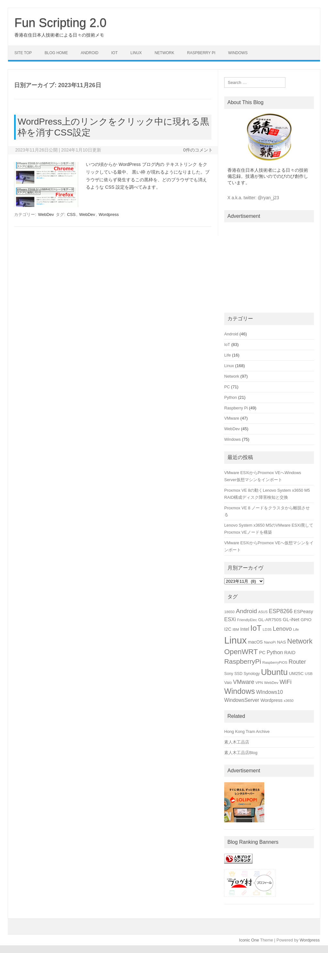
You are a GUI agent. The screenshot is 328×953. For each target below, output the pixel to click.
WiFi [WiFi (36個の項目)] (285, 681)
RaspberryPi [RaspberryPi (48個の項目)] (242, 661)
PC (227, 386)
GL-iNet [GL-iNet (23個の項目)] (291, 619)
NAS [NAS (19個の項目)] (281, 642)
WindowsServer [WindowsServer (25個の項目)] (241, 700)
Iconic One (249, 940)
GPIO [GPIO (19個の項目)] (305, 619)
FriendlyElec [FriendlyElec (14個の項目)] (247, 620)
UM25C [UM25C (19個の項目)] (296, 673)
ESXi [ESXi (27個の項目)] (230, 619)
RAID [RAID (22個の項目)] (289, 652)
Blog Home (56, 53)
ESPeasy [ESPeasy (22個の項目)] (303, 611)
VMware (231, 418)
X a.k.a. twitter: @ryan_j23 (253, 197)
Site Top (23, 53)
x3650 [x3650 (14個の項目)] (289, 700)
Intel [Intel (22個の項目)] (244, 629)
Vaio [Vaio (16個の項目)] (228, 682)
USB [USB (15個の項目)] (309, 673)
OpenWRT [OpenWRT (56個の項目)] (241, 652)
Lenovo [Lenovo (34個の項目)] (282, 629)
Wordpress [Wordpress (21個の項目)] (271, 700)
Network (164, 53)
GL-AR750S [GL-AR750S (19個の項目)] (270, 619)
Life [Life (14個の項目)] (296, 629)
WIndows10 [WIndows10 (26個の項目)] (269, 692)
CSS (71, 214)
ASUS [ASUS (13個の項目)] (262, 612)
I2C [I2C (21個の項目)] (227, 629)
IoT (114, 53)
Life (227, 355)
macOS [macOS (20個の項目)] (255, 642)
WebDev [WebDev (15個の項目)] (271, 682)
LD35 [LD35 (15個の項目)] (267, 629)
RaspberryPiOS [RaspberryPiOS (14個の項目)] (274, 662)
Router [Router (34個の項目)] (297, 662)
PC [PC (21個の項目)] (262, 652)
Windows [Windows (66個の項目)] (239, 691)
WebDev (46, 214)
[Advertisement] (269, 266)
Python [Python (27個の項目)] (274, 652)
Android (89, 53)
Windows (238, 53)
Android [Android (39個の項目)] (246, 611)
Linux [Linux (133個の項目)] (235, 640)
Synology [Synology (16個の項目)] (252, 673)
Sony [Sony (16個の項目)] (228, 673)
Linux (136, 53)
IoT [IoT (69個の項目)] (256, 628)
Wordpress (109, 214)
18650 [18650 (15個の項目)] (229, 612)
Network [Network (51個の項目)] (300, 641)
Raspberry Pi (201, 53)
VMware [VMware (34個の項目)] (243, 682)
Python (230, 397)
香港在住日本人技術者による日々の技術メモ (59, 34)
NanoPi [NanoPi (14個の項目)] (270, 642)
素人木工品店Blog (241, 752)
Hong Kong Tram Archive (247, 731)
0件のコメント (198, 149)
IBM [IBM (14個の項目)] (236, 629)
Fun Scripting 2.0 (60, 22)
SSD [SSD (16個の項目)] (238, 673)
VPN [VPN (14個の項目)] (259, 683)
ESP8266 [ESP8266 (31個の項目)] (280, 611)
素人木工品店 (236, 742)
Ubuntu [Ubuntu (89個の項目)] (274, 672)
